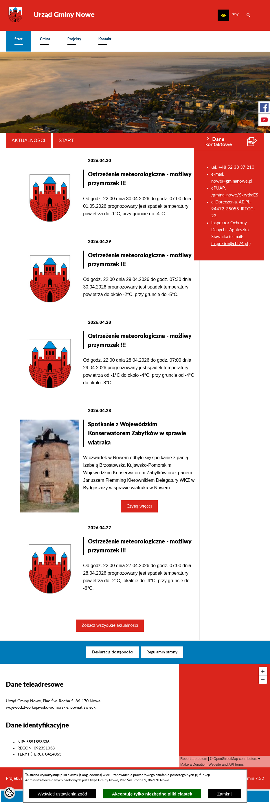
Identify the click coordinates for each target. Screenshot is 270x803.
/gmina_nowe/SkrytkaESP (42, 195)
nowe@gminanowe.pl (37, 181)
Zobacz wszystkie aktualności (174, 625)
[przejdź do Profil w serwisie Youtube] (264, 120)
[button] (223, 15)
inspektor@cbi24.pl (35, 244)
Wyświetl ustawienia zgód (62, 793)
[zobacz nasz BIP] (236, 15)
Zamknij (224, 793)
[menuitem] (18, 41)
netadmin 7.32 (250, 778)
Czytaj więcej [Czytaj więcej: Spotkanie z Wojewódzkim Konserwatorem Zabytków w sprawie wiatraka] (204, 506)
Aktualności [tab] (93, 140)
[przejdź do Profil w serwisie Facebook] (264, 107)
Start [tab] (131, 140)
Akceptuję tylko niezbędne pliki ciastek (152, 793)
